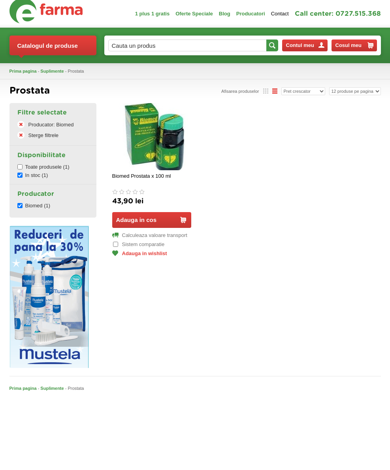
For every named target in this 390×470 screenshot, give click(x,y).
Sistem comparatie (139, 244)
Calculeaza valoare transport (149, 235)
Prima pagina (23, 71)
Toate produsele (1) (43, 167)
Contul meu (305, 45)
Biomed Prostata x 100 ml (141, 176)
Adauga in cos (151, 219)
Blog (224, 14)
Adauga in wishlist (139, 253)
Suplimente (52, 71)
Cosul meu (354, 45)
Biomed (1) (34, 206)
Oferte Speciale (194, 14)
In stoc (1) (32, 175)
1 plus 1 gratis (152, 14)
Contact (280, 14)
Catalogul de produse (47, 48)
